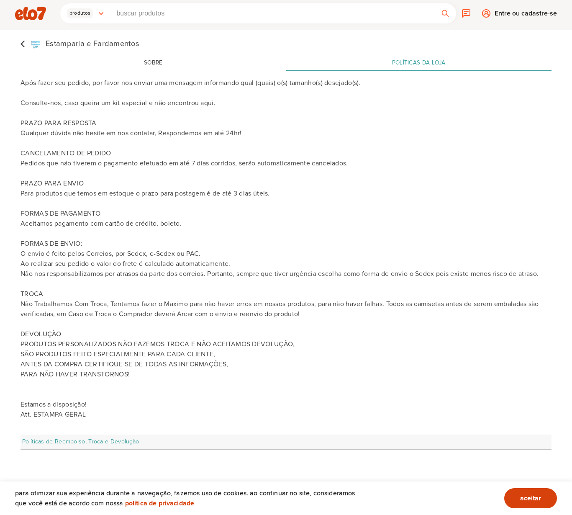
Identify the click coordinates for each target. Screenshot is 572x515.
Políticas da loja (419, 63)
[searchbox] (272, 13)
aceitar (530, 498)
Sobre (153, 63)
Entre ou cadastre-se (526, 15)
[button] (85, 13)
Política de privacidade (160, 503)
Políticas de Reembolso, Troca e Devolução (80, 442)
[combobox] (272, 13)
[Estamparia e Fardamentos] (80, 43)
